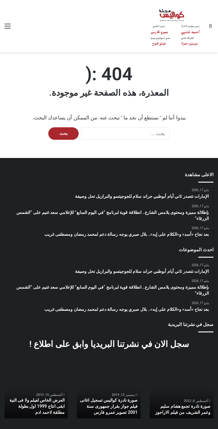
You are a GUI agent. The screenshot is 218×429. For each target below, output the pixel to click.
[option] (181, 394)
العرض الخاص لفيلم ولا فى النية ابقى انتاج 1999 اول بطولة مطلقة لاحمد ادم (37, 406)
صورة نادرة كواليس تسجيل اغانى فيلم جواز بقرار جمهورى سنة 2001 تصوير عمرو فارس (109, 406)
